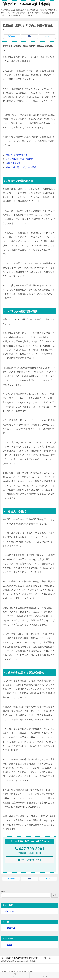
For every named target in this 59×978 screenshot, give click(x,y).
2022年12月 (12, 928)
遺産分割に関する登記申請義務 (21, 167)
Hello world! (9, 911)
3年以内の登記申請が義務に (19, 159)
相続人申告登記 (13, 163)
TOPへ (44, 975)
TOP (21, 958)
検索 (3, 891)
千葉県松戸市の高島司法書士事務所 (25, 4)
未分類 (9, 945)
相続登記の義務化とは (17, 155)
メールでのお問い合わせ (35, 860)
